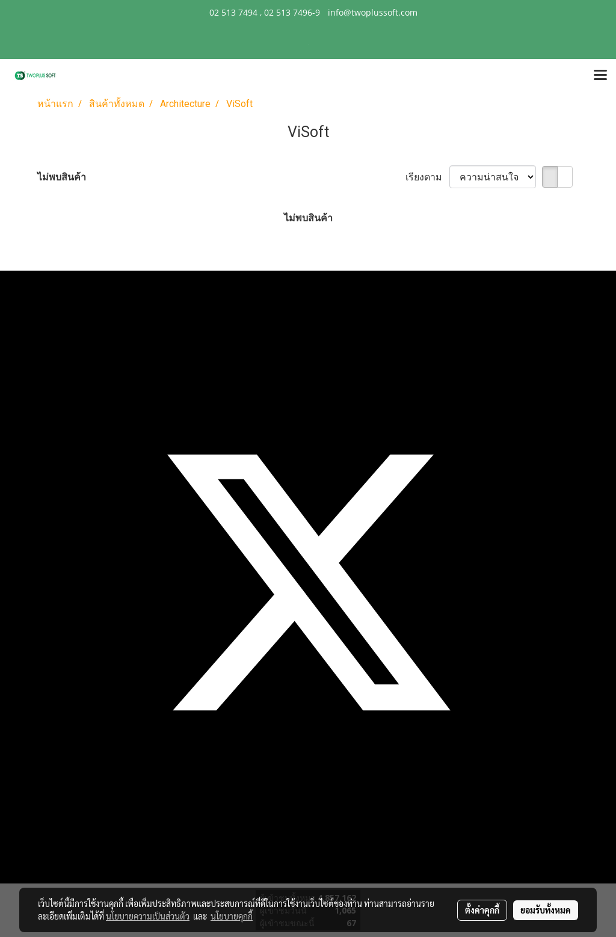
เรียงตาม (427, 176)
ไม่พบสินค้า (61, 176)
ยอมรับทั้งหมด (545, 910)
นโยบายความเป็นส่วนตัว (147, 916)
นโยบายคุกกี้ (232, 916)
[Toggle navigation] (600, 76)
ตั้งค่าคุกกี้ (482, 910)
